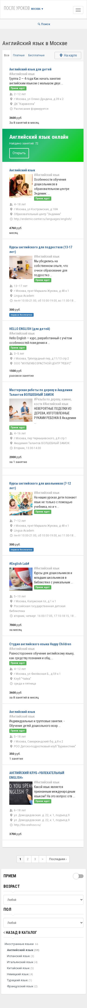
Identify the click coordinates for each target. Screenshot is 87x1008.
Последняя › (58, 859)
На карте (68, 55)
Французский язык (22, 986)
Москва (37, 8)
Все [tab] (6, 55)
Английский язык (23, 950)
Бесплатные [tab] (36, 55)
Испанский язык (20, 956)
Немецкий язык (20, 974)
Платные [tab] (19, 55)
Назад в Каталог (20, 932)
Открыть (19, 153)
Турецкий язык (19, 980)
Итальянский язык (22, 962)
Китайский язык (20, 968)
